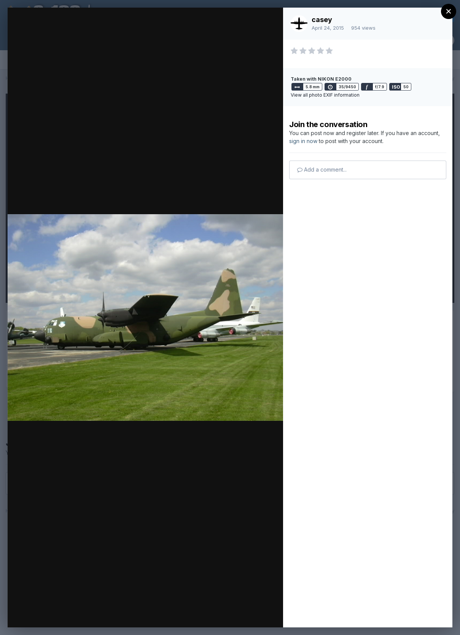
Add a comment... (322, 169)
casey (322, 20)
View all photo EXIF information (325, 95)
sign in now (303, 141)
